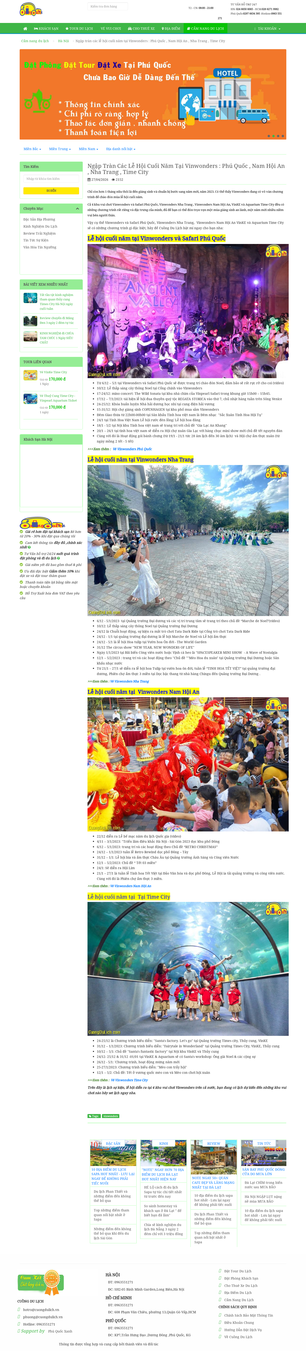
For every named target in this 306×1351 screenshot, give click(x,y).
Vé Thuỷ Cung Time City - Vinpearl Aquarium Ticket (58, 398)
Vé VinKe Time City (53, 372)
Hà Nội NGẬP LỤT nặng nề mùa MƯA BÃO (263, 1198)
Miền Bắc (32, 149)
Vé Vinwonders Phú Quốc (132, 449)
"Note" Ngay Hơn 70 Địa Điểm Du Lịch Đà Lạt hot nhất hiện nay (163, 1174)
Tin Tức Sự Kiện (35, 240)
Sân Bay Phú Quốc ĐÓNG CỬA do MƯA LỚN (263, 1171)
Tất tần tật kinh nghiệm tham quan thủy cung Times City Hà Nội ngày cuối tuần (56, 302)
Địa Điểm (171, 28)
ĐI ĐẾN (51, 191)
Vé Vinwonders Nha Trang (129, 681)
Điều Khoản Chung (239, 1322)
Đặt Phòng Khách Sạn (241, 1278)
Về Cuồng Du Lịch (238, 1337)
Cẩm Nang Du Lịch (239, 1300)
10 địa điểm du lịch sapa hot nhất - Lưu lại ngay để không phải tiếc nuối (113, 1176)
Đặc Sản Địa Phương (39, 219)
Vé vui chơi (110, 28)
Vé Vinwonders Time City (129, 1080)
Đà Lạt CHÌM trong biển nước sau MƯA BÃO (263, 1184)
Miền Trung (60, 149)
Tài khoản (267, 28)
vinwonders (110, 1116)
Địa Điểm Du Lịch (238, 1292)
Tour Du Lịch (79, 28)
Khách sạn (46, 28)
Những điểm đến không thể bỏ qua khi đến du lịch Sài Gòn (112, 1233)
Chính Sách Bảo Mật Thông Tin (248, 1315)
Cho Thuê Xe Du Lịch (241, 1285)
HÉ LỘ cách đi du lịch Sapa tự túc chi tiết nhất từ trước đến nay (163, 1192)
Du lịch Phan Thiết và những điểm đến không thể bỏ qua (112, 1196)
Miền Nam (88, 149)
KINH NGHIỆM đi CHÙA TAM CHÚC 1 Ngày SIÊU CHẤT (57, 337)
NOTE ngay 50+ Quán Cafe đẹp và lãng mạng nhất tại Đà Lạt (213, 1182)
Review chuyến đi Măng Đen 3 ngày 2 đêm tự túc (57, 320)
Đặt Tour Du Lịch (237, 1271)
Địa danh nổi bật (120, 149)
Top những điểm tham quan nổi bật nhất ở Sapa (111, 1215)
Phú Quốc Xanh (60, 1331)
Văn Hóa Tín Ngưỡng (39, 247)
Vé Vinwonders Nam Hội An (130, 886)
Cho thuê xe (141, 28)
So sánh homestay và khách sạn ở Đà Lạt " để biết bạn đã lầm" (163, 1210)
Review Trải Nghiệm (39, 233)
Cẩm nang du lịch (205, 28)
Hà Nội (63, 41)
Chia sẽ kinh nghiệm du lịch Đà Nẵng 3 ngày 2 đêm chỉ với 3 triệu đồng (163, 1229)
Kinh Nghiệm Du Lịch (40, 226)
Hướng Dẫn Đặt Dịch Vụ (243, 1330)
